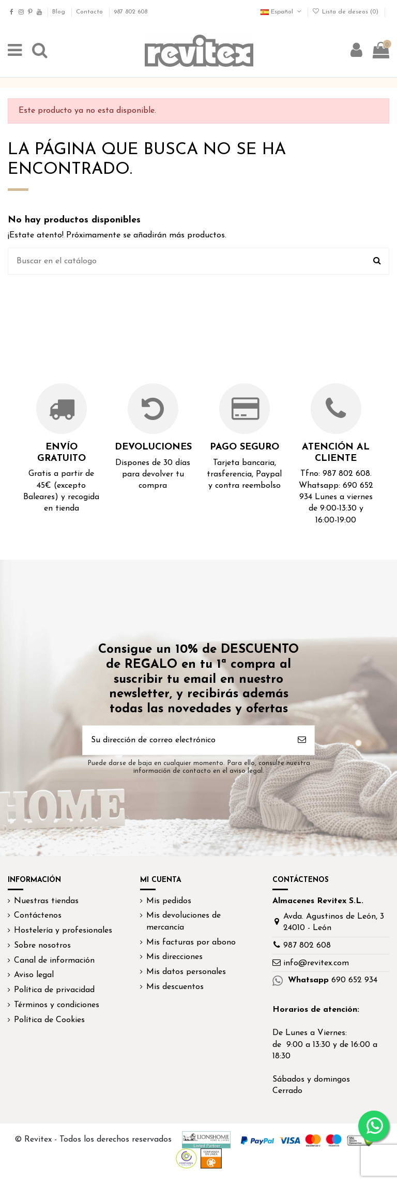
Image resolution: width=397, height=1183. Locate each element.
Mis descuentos (175, 987)
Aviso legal (34, 975)
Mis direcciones (174, 957)
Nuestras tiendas (46, 901)
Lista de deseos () (346, 12)
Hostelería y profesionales (63, 930)
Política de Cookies (49, 1020)
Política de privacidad (54, 990)
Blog (59, 12)
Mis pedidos (168, 901)
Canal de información (54, 960)
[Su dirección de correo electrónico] (186, 740)
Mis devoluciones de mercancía (183, 921)
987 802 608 (130, 12)
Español (282, 12)
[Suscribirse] (301, 740)
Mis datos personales (186, 972)
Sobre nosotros (42, 945)
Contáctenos (38, 915)
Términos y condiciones (56, 1005)
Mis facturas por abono (191, 942)
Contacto (90, 12)
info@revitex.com (316, 963)
